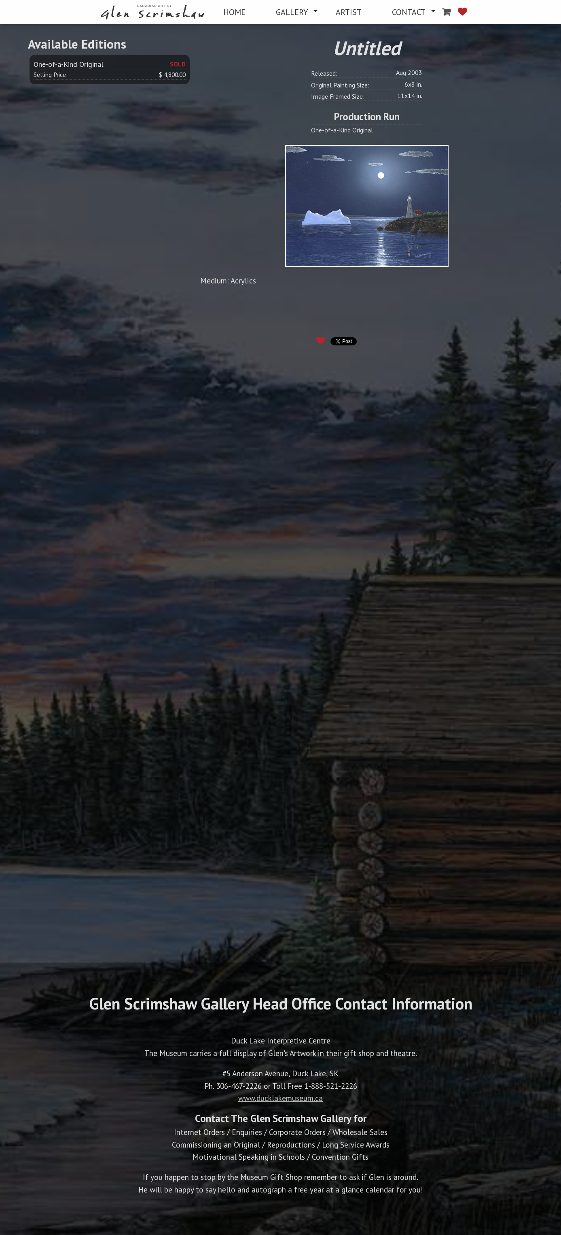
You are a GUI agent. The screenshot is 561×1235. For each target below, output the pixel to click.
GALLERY (292, 12)
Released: (324, 73)
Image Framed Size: (337, 96)
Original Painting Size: (340, 85)
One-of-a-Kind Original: (343, 130)
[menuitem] (154, 12)
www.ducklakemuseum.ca (280, 1098)
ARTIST (349, 12)
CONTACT (409, 12)
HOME (234, 12)
